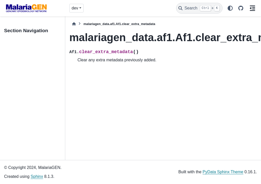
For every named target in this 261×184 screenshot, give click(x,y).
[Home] (74, 24)
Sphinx (37, 176)
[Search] (199, 8)
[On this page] (252, 8)
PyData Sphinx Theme (223, 172)
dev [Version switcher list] (75, 8)
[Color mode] (230, 8)
